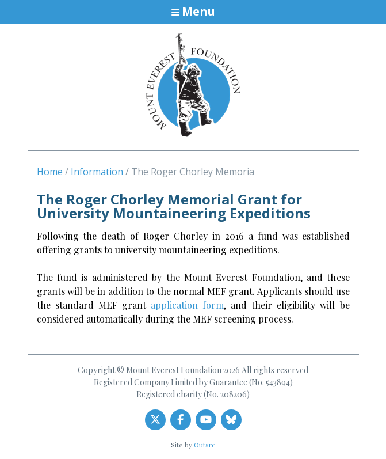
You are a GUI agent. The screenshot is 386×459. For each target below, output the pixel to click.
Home (50, 171)
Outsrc (204, 444)
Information (97, 171)
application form (187, 305)
